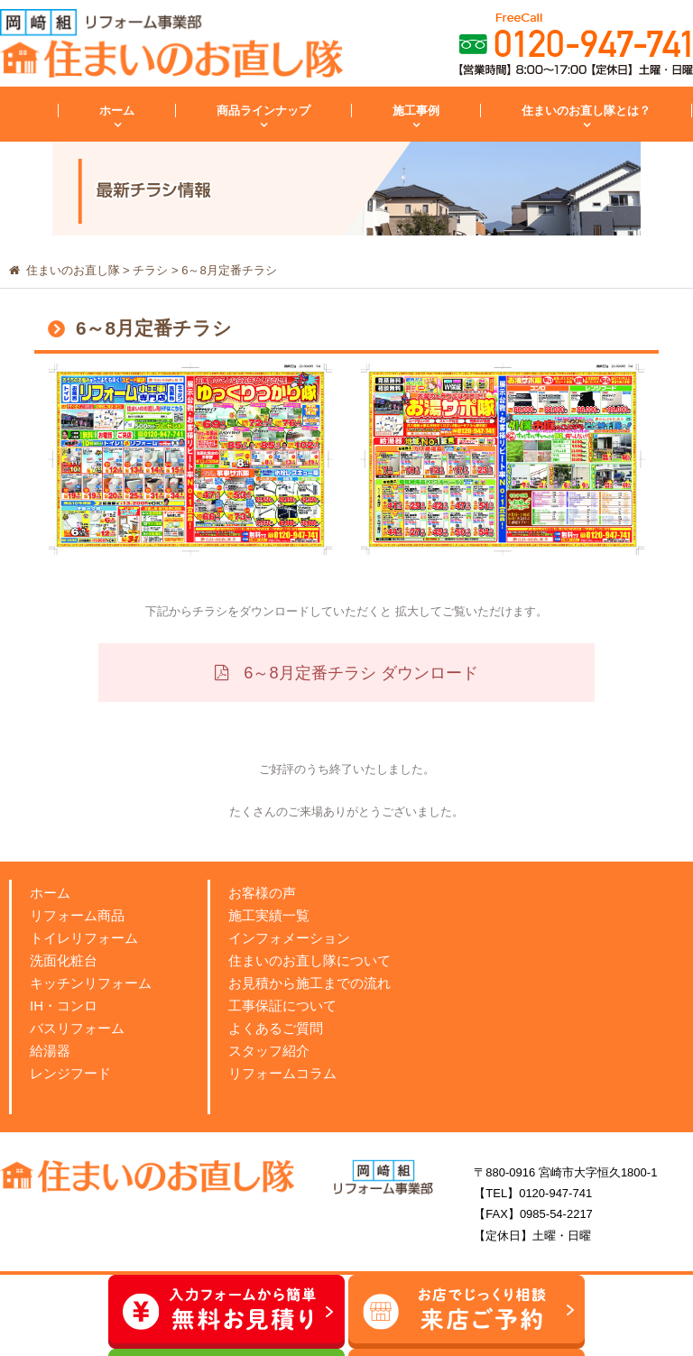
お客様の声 (262, 892)
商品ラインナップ (263, 110)
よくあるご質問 (275, 1028)
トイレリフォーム (84, 938)
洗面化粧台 (63, 960)
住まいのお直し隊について (309, 960)
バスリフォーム (77, 1028)
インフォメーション (289, 938)
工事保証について (282, 1005)
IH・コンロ (63, 1005)
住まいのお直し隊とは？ (586, 110)
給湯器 (50, 1050)
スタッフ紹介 (269, 1050)
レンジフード (70, 1073)
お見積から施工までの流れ (309, 983)
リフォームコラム (282, 1073)
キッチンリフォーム (91, 983)
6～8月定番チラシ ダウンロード (358, 673)
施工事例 (416, 110)
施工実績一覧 (269, 915)
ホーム (116, 110)
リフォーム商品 (77, 915)
